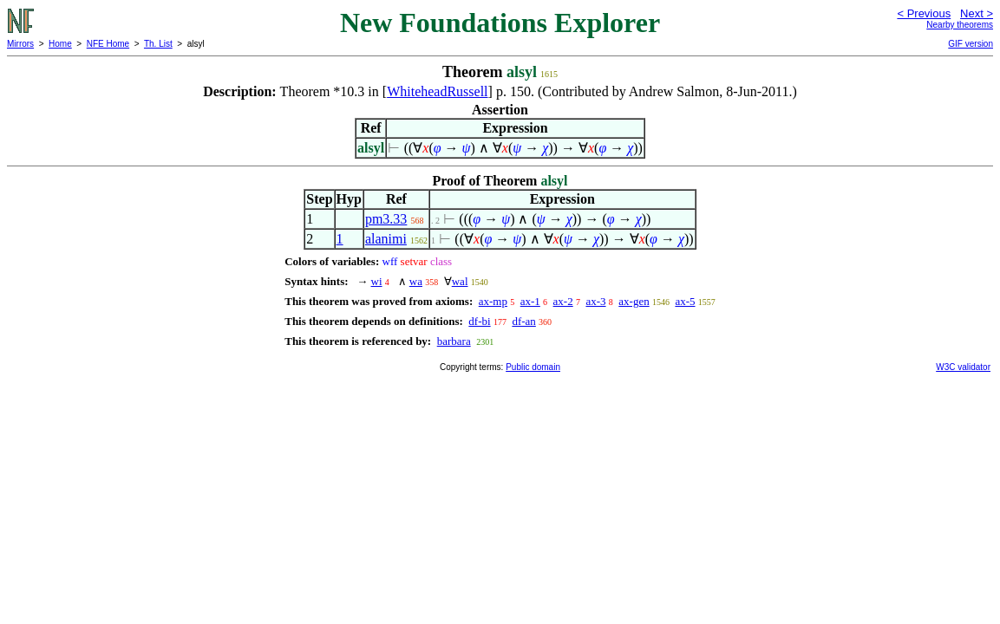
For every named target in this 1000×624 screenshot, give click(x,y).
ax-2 (563, 301)
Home (60, 44)
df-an (523, 321)
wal (460, 281)
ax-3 (595, 301)
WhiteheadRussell (437, 91)
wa (415, 281)
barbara (454, 341)
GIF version (970, 44)
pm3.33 (386, 218)
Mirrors (20, 44)
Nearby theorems (959, 24)
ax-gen (633, 301)
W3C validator (963, 367)
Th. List (158, 44)
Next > (976, 13)
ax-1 (530, 301)
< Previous (924, 13)
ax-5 (685, 301)
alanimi (386, 238)
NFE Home (108, 44)
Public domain (533, 367)
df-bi (479, 321)
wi (376, 281)
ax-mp (493, 301)
